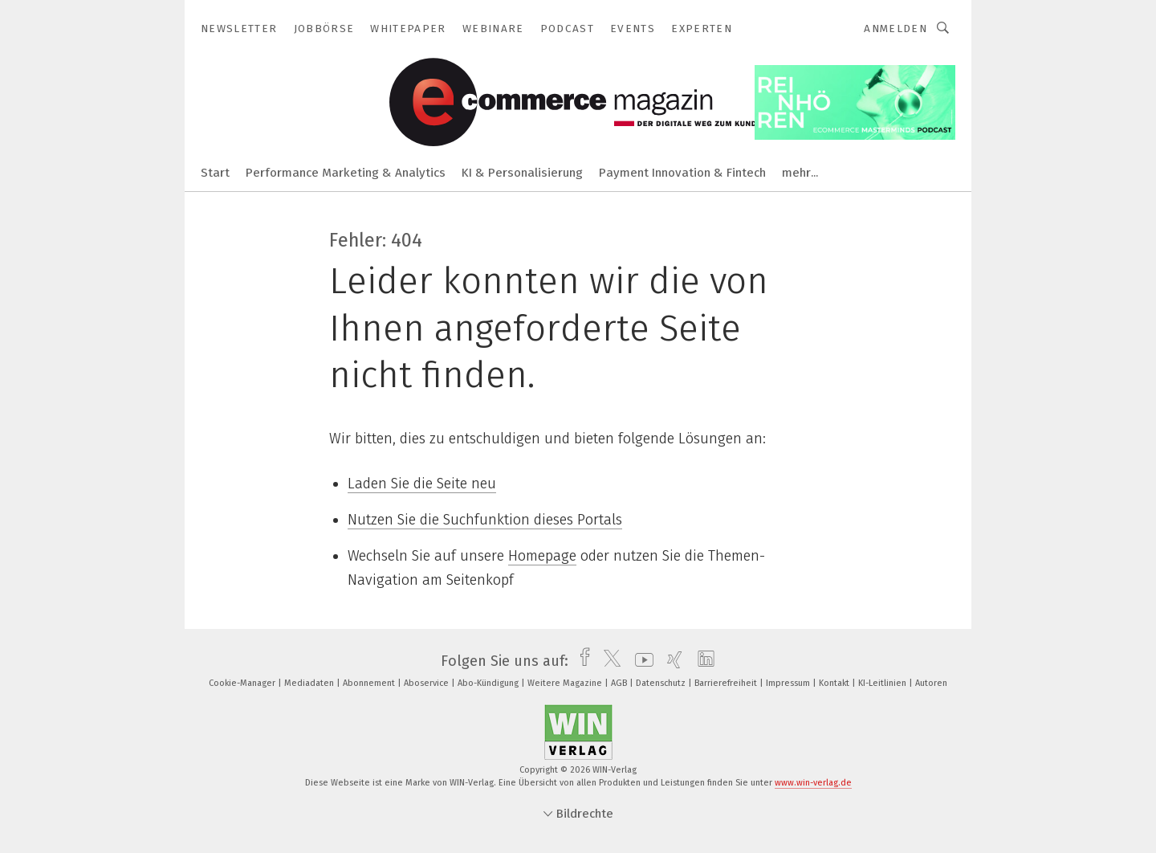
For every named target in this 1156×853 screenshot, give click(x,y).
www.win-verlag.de (813, 782)
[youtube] (640, 661)
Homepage (542, 556)
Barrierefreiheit (726, 683)
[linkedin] (702, 661)
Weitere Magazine (565, 683)
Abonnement (370, 683)
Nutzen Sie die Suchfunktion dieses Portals (485, 520)
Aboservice (427, 683)
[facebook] (580, 661)
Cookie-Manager (243, 683)
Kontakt (835, 683)
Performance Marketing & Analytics (346, 172)
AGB (620, 683)
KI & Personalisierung (522, 172)
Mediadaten (310, 683)
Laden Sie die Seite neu (422, 483)
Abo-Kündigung (489, 683)
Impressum (789, 683)
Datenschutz (662, 683)
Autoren (931, 683)
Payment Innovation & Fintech (682, 172)
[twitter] (608, 661)
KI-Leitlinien (883, 683)
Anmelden (895, 28)
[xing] (670, 661)
